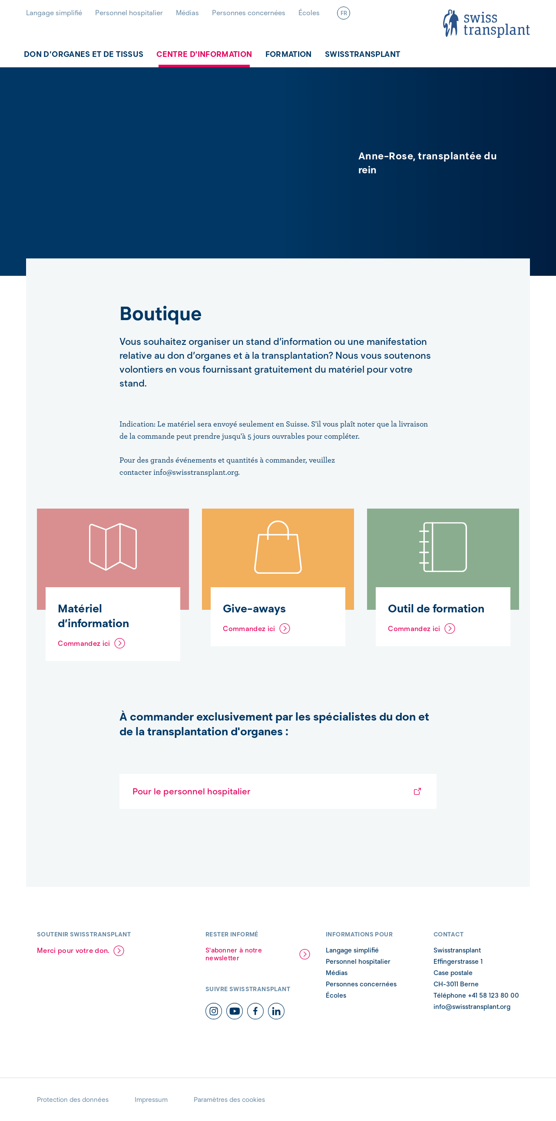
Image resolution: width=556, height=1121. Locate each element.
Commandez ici (84, 643)
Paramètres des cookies (229, 1100)
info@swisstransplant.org (472, 1007)
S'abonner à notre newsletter (233, 954)
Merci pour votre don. (73, 950)
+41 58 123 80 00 (492, 995)
